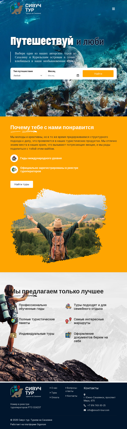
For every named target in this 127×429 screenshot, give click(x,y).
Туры (53, 392)
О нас (53, 388)
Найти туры (21, 184)
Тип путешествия (23, 71)
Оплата (54, 397)
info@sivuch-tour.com (98, 410)
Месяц (51, 71)
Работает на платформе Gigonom (28, 424)
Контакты (71, 396)
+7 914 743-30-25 (96, 405)
